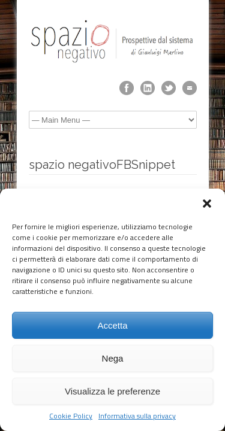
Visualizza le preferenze (112, 391)
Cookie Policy (70, 416)
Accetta (112, 325)
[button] (207, 204)
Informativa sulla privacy (137, 416)
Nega (113, 358)
